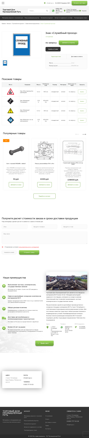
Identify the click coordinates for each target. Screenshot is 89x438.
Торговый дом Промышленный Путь (12, 413)
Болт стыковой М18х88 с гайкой (16, 163)
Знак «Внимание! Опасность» (24, 110)
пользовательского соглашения (29, 247)
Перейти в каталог (44, 196)
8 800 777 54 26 (28, 384)
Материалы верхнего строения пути (12, 18)
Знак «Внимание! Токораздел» (24, 101)
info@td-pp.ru (50, 3)
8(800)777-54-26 (68, 328)
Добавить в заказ (16, 185)
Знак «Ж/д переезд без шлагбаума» (26, 91)
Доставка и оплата (50, 422)
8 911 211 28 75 (59, 9)
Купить (82, 91)
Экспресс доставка (79, 3)
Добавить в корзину (68, 42)
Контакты (48, 429)
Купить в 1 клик (53, 49)
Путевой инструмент (47, 18)
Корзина (84, 10)
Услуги (47, 419)
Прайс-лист (45, 343)
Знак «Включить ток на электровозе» (26, 120)
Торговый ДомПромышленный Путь (12, 11)
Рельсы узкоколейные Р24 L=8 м (44, 163)
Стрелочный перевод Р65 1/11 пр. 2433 (73, 163)
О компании (48, 416)
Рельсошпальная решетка (32, 18)
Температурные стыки (80, 18)
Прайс (47, 425)
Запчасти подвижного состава (63, 18)
